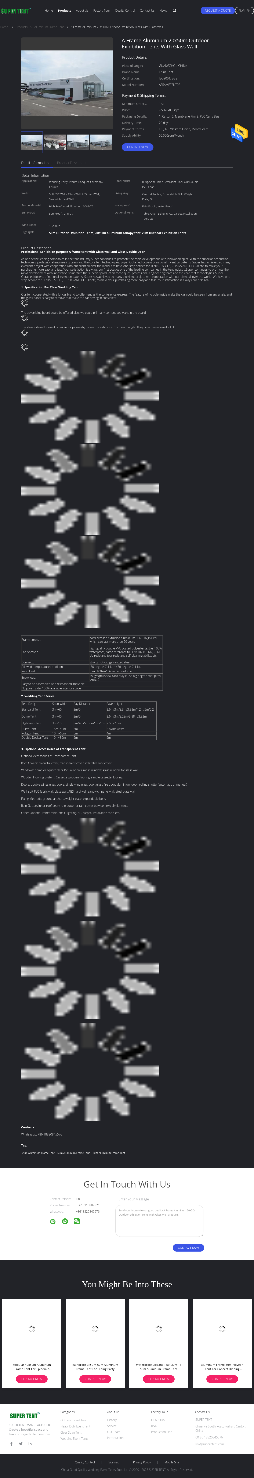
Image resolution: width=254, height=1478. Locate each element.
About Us (82, 10)
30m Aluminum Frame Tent (109, 1153)
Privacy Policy (142, 1462)
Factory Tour (101, 10)
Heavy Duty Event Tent (75, 1426)
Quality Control (125, 10)
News (163, 10)
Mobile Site (171, 1462)
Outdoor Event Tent (74, 1420)
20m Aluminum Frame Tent (38, 1153)
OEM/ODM (158, 1420)
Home (49, 10)
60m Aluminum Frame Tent (73, 1153)
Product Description (72, 162)
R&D (154, 1426)
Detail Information (35, 162)
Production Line (161, 1432)
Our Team (113, 1432)
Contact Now (137, 147)
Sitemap (114, 1462)
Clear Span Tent (71, 1432)
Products (64, 10)
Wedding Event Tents (74, 1439)
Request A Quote (218, 10)
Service (112, 1426)
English (244, 11)
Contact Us (147, 10)
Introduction (115, 1438)
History (112, 1420)
